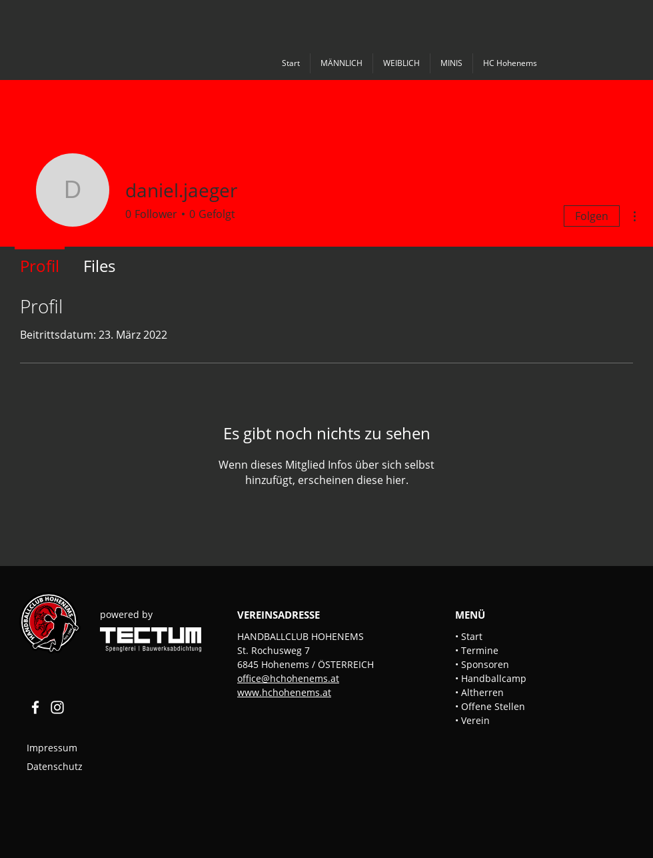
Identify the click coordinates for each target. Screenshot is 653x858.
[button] (341, 63)
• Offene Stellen (490, 706)
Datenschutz (55, 766)
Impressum (53, 747)
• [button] (458, 650)
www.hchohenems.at (284, 692)
